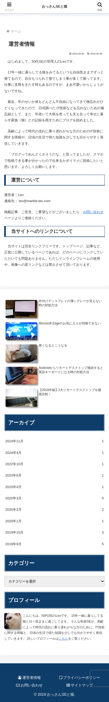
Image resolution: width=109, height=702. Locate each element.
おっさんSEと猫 (54, 6)
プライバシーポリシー (79, 677)
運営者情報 (29, 677)
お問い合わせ (93, 212)
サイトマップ (79, 685)
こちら (63, 638)
